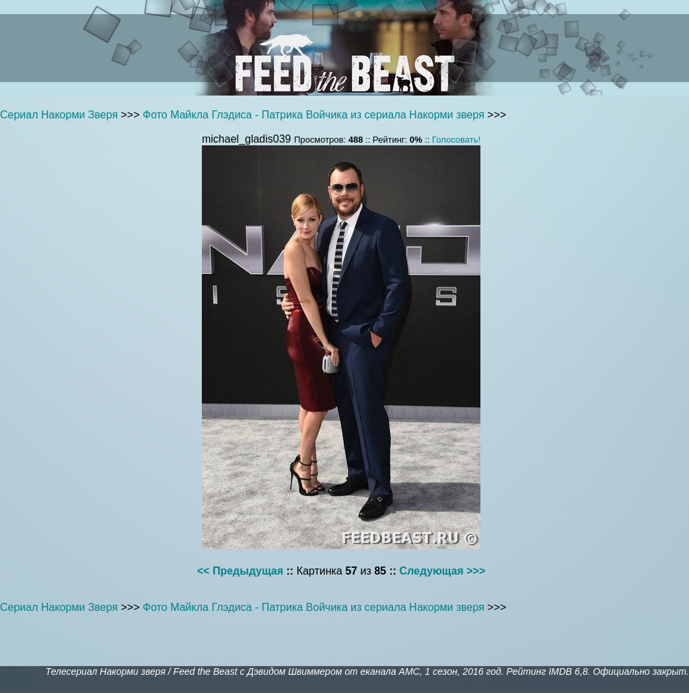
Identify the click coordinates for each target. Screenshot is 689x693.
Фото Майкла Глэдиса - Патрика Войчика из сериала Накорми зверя (313, 114)
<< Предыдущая (240, 571)
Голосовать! (456, 140)
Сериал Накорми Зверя (59, 114)
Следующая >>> (443, 571)
